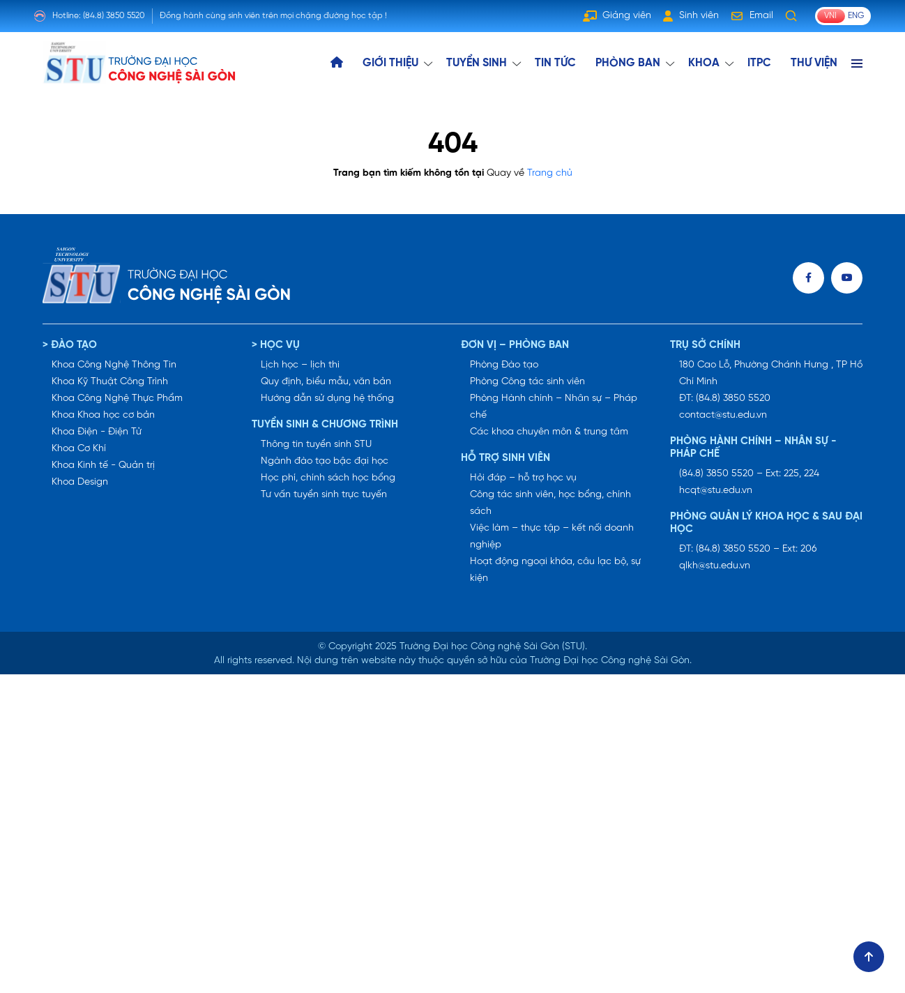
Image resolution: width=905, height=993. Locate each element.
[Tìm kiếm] (791, 16)
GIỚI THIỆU (390, 63)
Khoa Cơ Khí (79, 449)
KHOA (704, 63)
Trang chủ (549, 173)
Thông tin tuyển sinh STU (316, 444)
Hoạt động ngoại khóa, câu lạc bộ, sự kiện (555, 570)
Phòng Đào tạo (504, 365)
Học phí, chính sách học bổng (328, 478)
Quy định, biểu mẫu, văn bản (326, 382)
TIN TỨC (555, 63)
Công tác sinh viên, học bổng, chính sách (550, 503)
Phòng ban (627, 63)
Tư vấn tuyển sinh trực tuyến (324, 495)
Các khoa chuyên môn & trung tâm (549, 432)
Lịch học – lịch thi (300, 365)
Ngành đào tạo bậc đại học (324, 461)
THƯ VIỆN (814, 63)
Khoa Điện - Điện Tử (97, 432)
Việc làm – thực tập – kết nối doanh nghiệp (552, 536)
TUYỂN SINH (476, 63)
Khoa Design (80, 482)
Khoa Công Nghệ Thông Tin (114, 365)
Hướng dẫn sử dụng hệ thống (327, 398)
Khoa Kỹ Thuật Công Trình (110, 382)
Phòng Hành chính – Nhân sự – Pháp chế (553, 406)
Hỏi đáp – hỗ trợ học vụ (523, 478)
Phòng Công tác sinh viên (527, 382)
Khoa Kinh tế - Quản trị (103, 465)
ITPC (759, 63)
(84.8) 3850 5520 (114, 15)
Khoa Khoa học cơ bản (103, 415)
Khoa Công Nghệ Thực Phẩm (117, 398)
